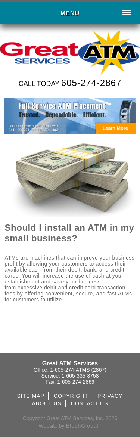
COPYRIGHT (71, 396)
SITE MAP (30, 396)
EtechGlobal (82, 426)
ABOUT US (46, 403)
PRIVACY (109, 396)
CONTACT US (89, 403)
